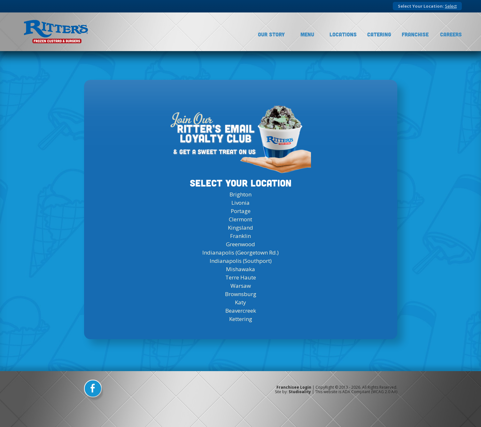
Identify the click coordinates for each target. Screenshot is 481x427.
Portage (241, 211)
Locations (343, 34)
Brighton (240, 194)
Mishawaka (240, 269)
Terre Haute (240, 277)
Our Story (271, 34)
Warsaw (240, 285)
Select (451, 6)
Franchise (415, 34)
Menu (307, 34)
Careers (451, 34)
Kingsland (240, 227)
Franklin (240, 236)
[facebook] (93, 390)
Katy (240, 302)
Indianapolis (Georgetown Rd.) (240, 252)
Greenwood (240, 244)
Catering (379, 34)
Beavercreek (240, 310)
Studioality (300, 391)
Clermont (240, 219)
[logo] (56, 31)
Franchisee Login (293, 387)
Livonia (240, 202)
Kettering (240, 319)
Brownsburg (240, 294)
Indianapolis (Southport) (241, 260)
